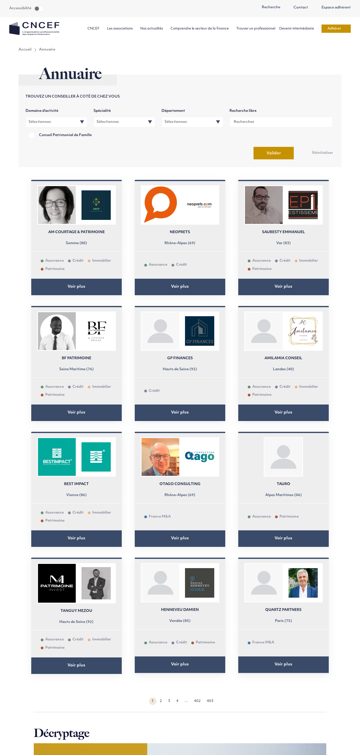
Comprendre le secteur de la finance (201, 28)
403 (210, 701)
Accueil (25, 50)
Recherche (268, 8)
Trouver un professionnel (255, 28)
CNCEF (95, 28)
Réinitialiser (322, 153)
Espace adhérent (333, 8)
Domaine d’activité (42, 111)
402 (197, 701)
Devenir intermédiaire (298, 28)
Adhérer (336, 28)
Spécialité (102, 111)
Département (173, 111)
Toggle (39, 9)
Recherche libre (243, 111)
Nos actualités (153, 28)
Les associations (121, 28)
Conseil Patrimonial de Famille (65, 135)
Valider (273, 153)
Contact (298, 8)
